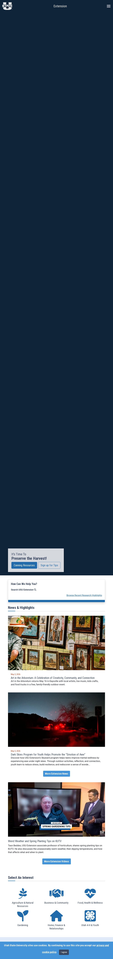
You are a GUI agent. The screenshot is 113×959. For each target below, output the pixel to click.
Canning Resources (24, 565)
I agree (64, 952)
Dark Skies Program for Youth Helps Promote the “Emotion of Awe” (48, 754)
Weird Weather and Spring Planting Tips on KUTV (34, 841)
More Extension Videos (56, 861)
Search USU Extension (23, 589)
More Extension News (56, 773)
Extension (60, 6)
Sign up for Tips (49, 565)
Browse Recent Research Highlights (84, 595)
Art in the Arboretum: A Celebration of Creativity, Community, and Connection (53, 678)
